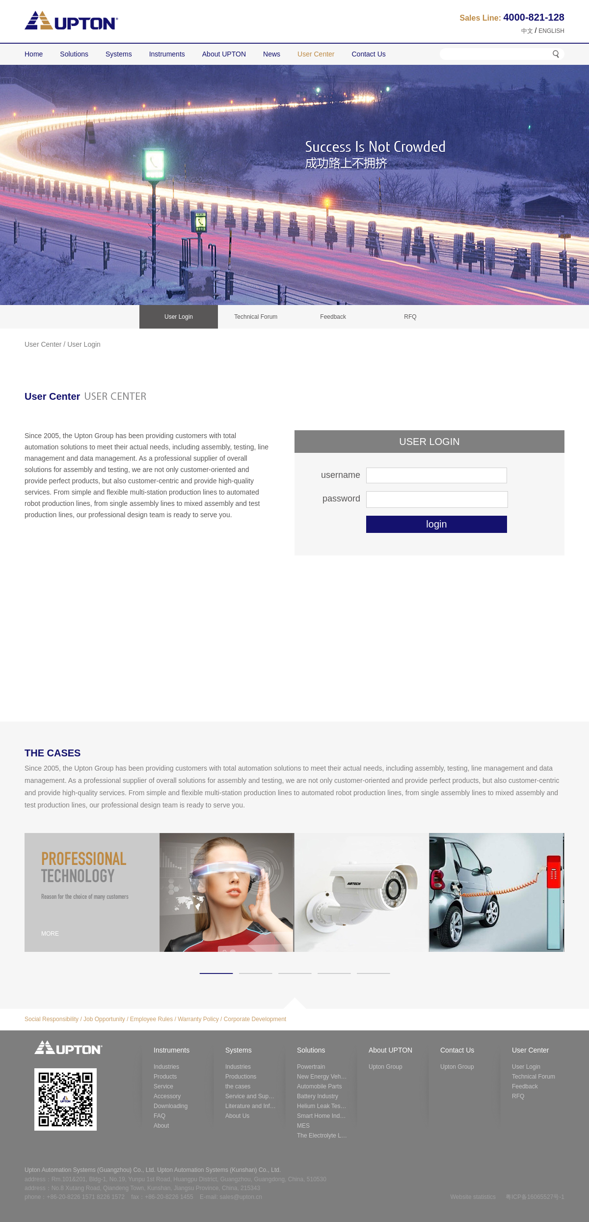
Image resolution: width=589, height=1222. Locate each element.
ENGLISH (551, 31)
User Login (84, 344)
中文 (527, 31)
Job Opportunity (104, 1019)
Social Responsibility (52, 1019)
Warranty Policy (198, 1019)
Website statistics (472, 1197)
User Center (43, 344)
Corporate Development (255, 1019)
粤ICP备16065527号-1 (535, 1197)
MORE (50, 933)
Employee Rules (151, 1019)
